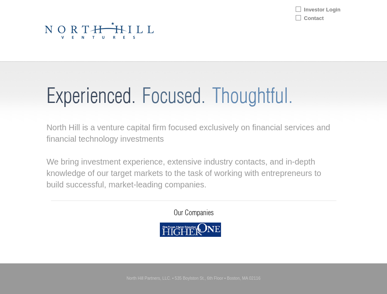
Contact (313, 18)
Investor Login (322, 10)
